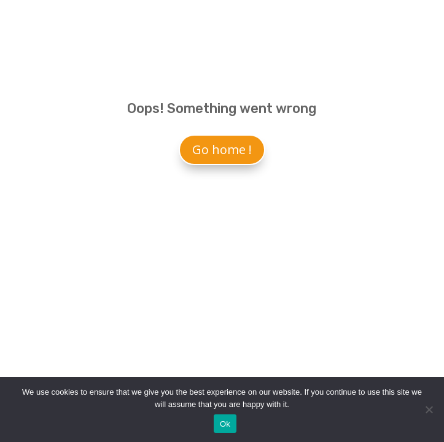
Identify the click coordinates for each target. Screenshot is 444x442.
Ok (225, 423)
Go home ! (222, 149)
